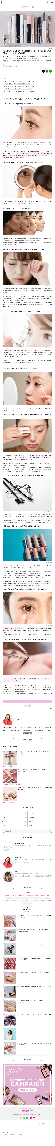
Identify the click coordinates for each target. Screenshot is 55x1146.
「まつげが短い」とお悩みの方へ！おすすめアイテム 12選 (18, 88)
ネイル (30, 821)
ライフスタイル (28, 903)
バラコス (12, 784)
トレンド (10, 766)
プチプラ (46, 898)
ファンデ (34, 900)
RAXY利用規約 (16, 1114)
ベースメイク (32, 813)
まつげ (15, 66)
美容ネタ (11, 66)
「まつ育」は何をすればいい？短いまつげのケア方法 (17, 83)
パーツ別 (14, 900)
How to (5, 766)
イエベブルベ (6, 900)
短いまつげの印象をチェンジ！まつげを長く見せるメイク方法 (19, 86)
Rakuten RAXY (8, 2)
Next (50, 708)
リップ (32, 898)
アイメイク (10, 64)
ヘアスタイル (39, 898)
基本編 (42, 895)
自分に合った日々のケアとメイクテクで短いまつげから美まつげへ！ (20, 91)
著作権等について (31, 1127)
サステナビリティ (21, 1134)
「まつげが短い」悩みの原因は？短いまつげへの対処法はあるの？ (20, 81)
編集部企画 (21, 895)
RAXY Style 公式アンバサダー (32, 895)
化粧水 (21, 900)
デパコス (27, 900)
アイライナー (19, 784)
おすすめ (5, 66)
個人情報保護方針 (23, 1127)
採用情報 (38, 1127)
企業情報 (16, 1127)
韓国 (48, 895)
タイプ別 (49, 900)
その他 (30, 825)
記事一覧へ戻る (27, 740)
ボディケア (31, 817)
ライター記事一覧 (27, 733)
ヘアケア (4, 821)
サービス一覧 (5, 1134)
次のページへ (27, 701)
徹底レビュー (6, 784)
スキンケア (4, 813)
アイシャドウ (11, 802)
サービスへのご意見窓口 (24, 1114)
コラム (3, 825)
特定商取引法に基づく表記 (36, 1114)
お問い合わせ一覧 (13, 1134)
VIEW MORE (27, 887)
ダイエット (42, 900)
